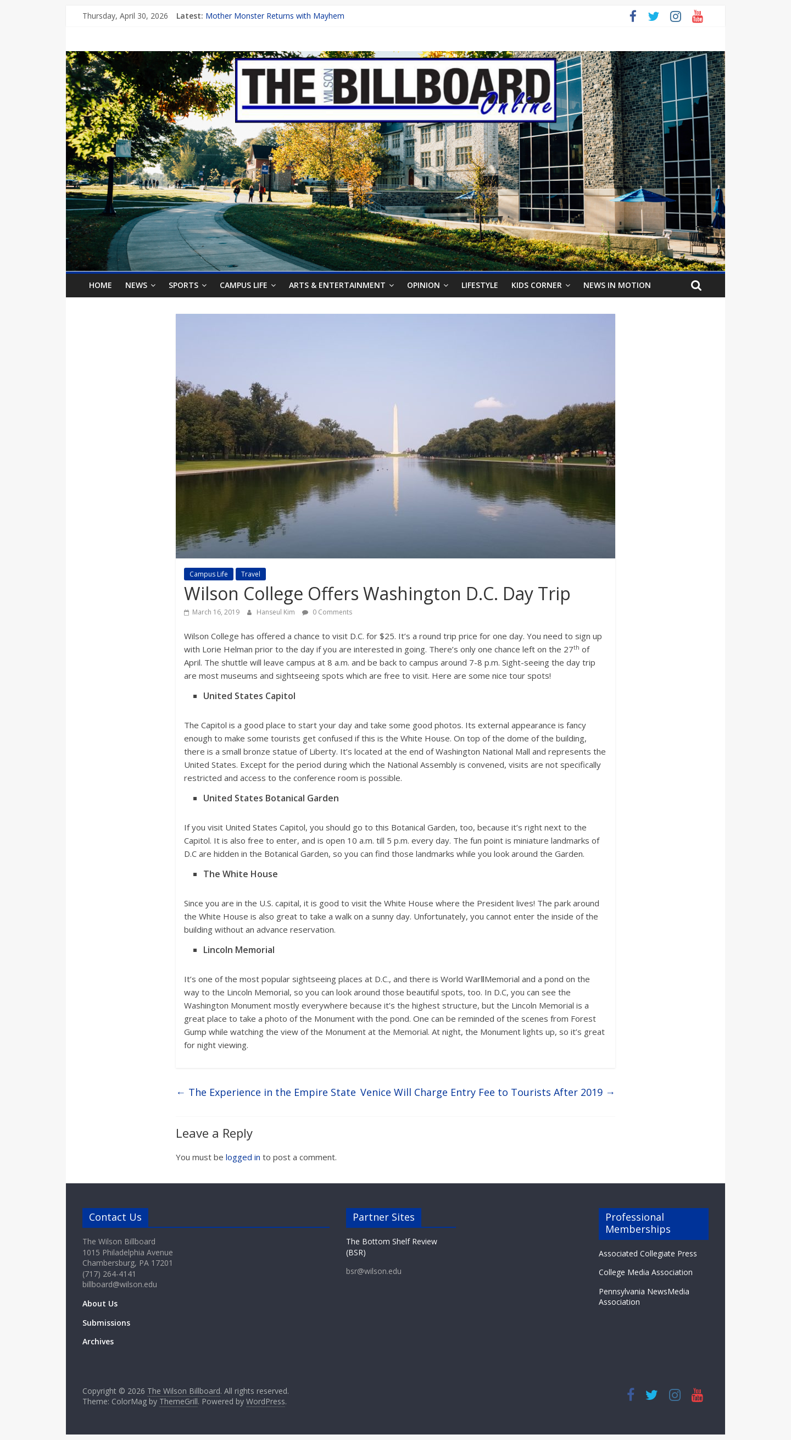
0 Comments (327, 612)
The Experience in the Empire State (266, 1092)
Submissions (106, 1322)
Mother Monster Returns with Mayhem (274, 15)
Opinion (423, 285)
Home (100, 285)
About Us (100, 1303)
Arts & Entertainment (337, 285)
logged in (243, 1156)
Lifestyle (479, 285)
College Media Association (646, 1272)
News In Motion (617, 285)
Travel (250, 574)
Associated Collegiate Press (648, 1253)
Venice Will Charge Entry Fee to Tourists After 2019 (487, 1092)
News (136, 285)
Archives (98, 1341)
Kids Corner (536, 285)
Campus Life (244, 285)
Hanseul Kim (277, 612)
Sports (183, 285)
